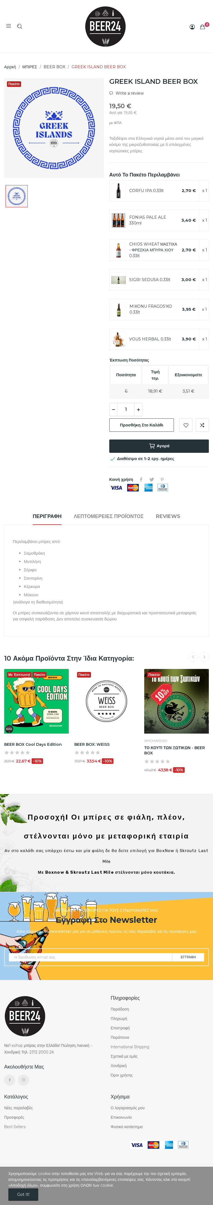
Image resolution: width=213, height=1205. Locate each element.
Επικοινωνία (121, 1117)
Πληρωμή (119, 1018)
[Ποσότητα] (126, 409)
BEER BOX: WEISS (92, 744)
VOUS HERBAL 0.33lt (150, 339)
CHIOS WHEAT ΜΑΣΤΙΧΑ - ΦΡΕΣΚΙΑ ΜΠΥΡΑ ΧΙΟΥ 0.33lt (153, 250)
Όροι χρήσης (122, 1075)
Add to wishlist (186, 425)
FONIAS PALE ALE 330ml (147, 220)
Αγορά (159, 446)
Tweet (151, 479)
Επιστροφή (120, 1028)
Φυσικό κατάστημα (127, 1127)
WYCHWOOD (155, 740)
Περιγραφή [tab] (47, 516)
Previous (193, 657)
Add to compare (202, 425)
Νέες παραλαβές (18, 1108)
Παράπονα (120, 1037)
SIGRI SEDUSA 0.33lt (149, 279)
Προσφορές (14, 1117)
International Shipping (130, 1047)
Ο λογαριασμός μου (127, 1108)
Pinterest (162, 479)
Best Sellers (15, 1127)
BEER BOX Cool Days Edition (33, 744)
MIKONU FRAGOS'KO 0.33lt (151, 309)
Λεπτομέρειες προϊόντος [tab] (109, 516)
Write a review (129, 93)
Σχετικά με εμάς (124, 1056)
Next (204, 657)
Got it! (23, 1194)
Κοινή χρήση (141, 479)
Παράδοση (120, 1009)
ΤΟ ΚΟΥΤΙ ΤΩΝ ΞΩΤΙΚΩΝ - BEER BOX (174, 750)
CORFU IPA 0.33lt (146, 190)
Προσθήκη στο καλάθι (141, 425)
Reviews (168, 516)
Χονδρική (119, 1065)
